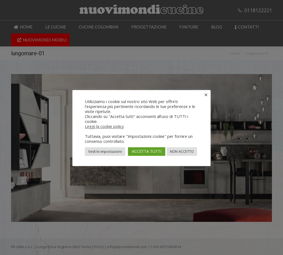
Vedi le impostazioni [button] (105, 151)
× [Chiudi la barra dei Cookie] (206, 94)
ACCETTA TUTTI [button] (146, 151)
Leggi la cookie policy (104, 126)
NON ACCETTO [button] (182, 151)
